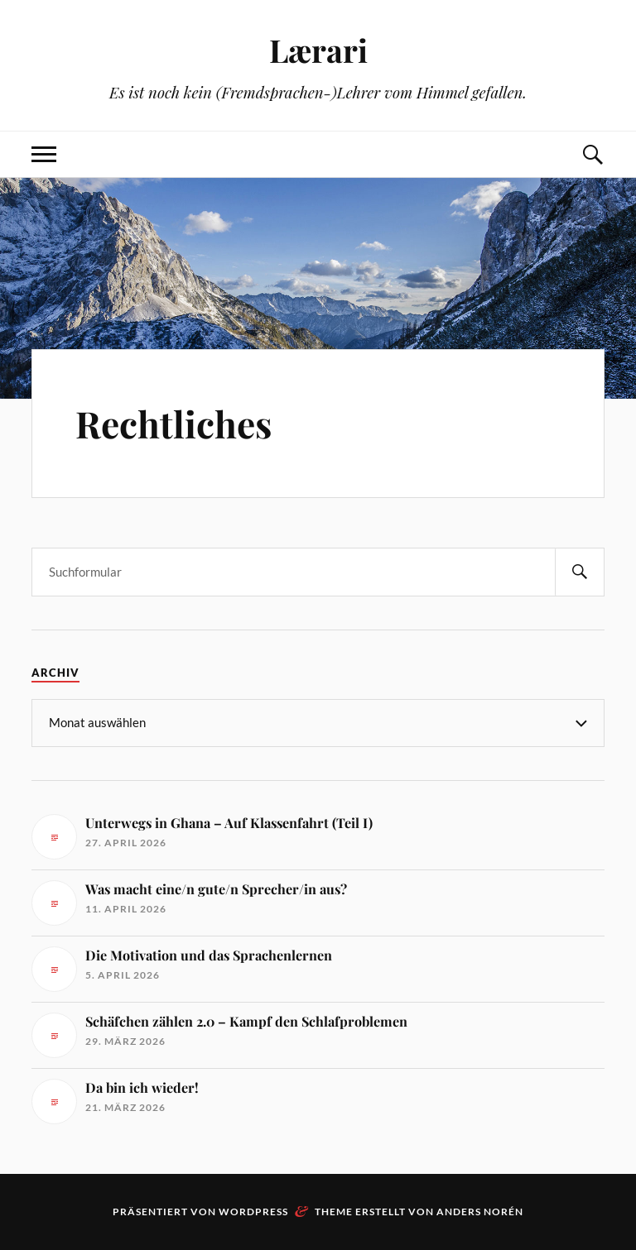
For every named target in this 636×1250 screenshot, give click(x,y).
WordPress (253, 1211)
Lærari (318, 50)
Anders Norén (479, 1211)
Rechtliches (173, 423)
